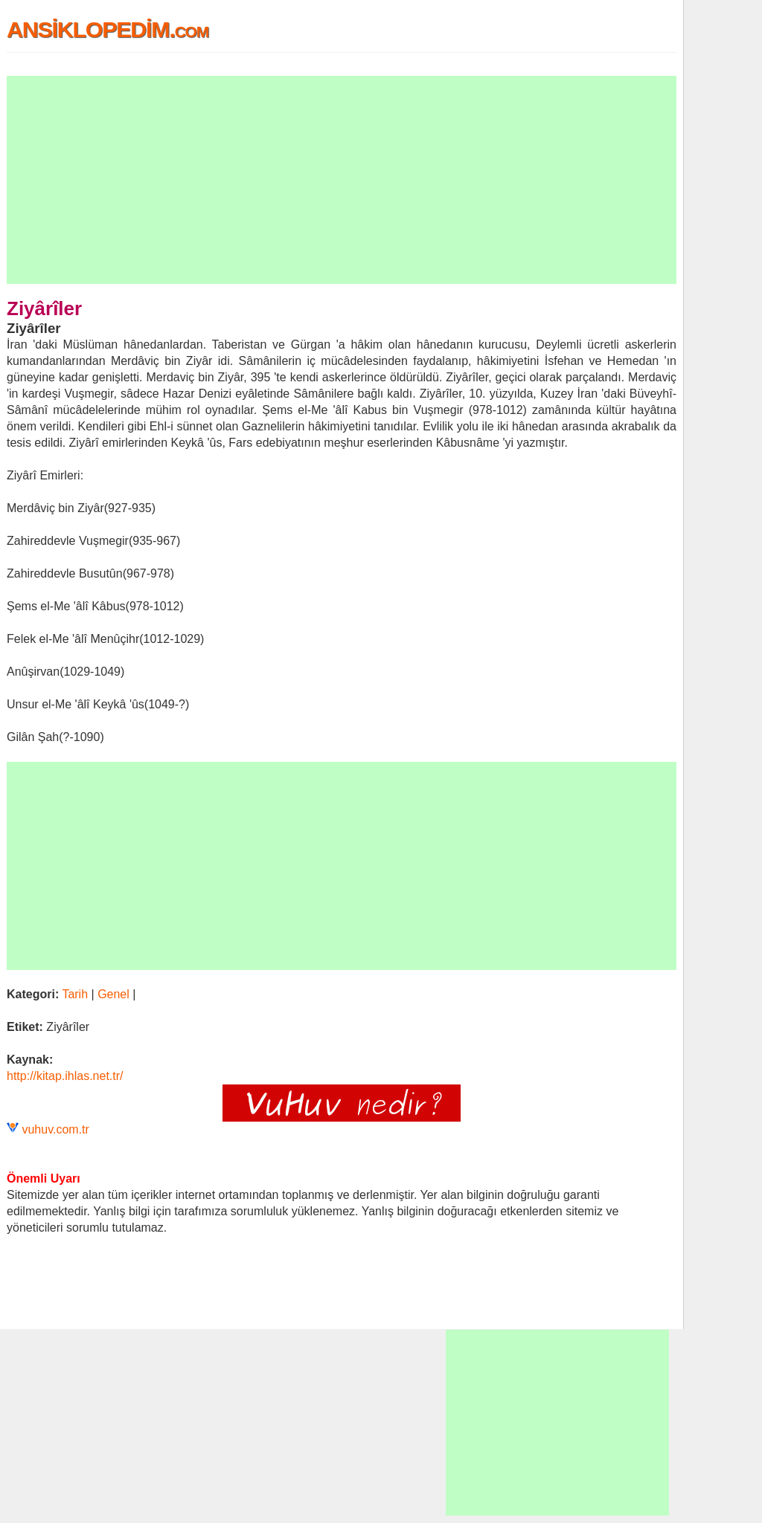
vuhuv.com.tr (55, 1129)
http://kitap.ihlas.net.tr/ (65, 1076)
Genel (113, 994)
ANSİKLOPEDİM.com (107, 29)
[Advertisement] (341, 180)
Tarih (75, 994)
